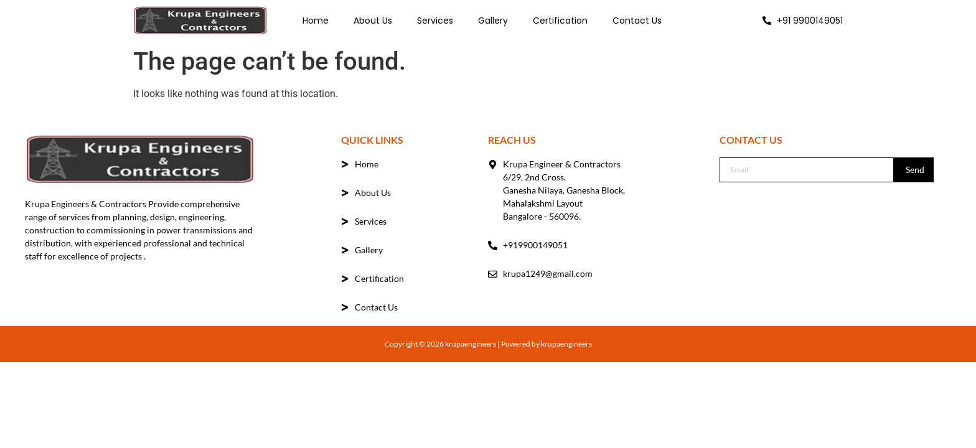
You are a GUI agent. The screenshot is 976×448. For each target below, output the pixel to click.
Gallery (493, 20)
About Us (373, 20)
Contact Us (637, 20)
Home (316, 20)
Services (435, 20)
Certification (560, 20)
